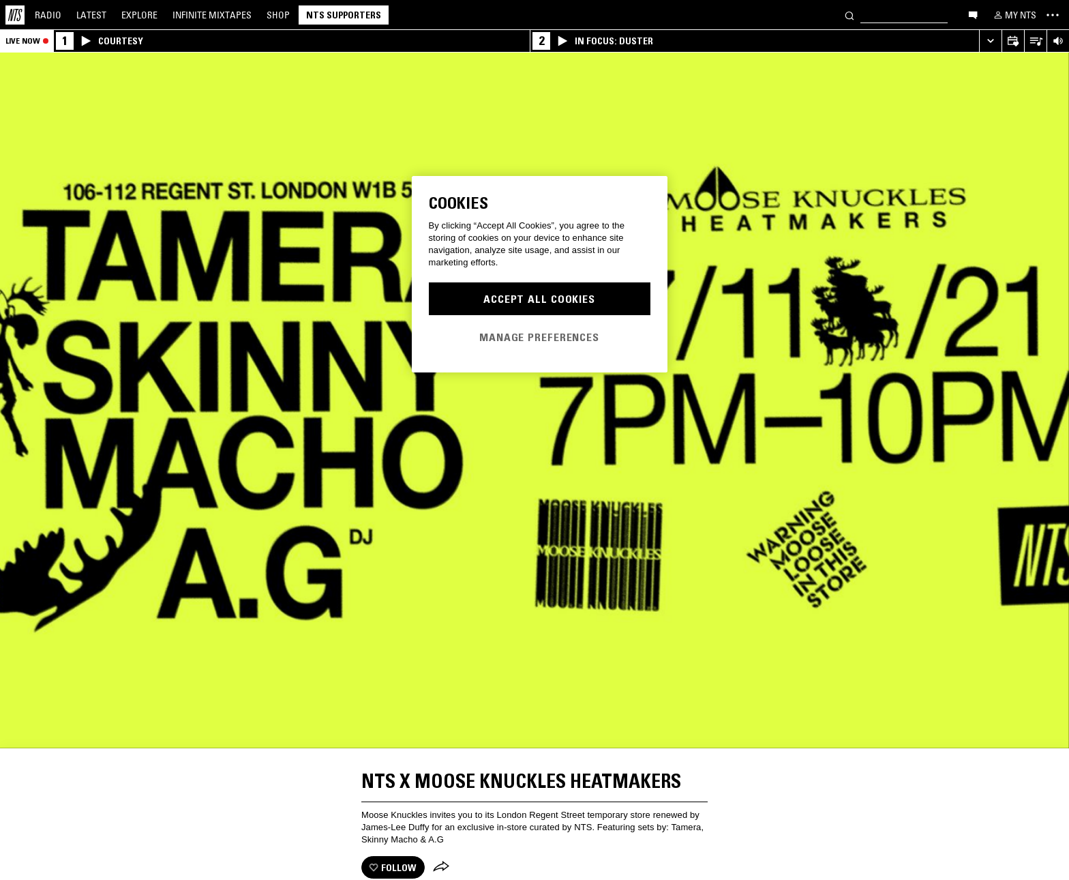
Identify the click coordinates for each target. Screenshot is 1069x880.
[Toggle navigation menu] (1053, 15)
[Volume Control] (1058, 41)
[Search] (849, 14)
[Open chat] (973, 14)
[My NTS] (1013, 15)
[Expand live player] (990, 41)
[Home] (15, 15)
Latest (91, 15)
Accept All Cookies (539, 299)
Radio (48, 15)
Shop (278, 15)
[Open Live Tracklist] (1035, 41)
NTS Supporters (343, 15)
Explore (139, 15)
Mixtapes (212, 15)
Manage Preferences (539, 337)
